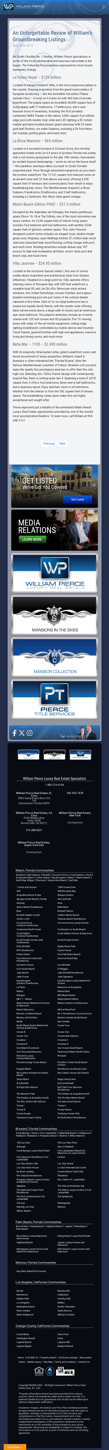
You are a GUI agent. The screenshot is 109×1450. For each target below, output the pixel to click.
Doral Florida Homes (68, 940)
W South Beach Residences (72, 1117)
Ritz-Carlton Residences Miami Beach (32, 1074)
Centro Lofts (23, 918)
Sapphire (21, 1186)
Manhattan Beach (26, 1306)
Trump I (20, 1105)
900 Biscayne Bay (67, 891)
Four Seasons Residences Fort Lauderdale (32, 1158)
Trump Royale (24, 1113)
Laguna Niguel (24, 1346)
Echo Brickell (23, 946)
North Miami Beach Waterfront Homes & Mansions (32, 1026)
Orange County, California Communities (42, 1326)
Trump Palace (65, 1109)
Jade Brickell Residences (70, 972)
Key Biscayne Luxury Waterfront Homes (74, 982)
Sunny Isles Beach (57, 880)
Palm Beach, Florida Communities (38, 1222)
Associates (86, 1357)
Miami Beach (83, 877)
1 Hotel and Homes (27, 887)
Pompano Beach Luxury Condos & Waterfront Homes (33, 1180)
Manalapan (80, 1226)
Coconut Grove (60, 874)
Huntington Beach (26, 1338)
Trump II (62, 1105)
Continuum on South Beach (72, 929)
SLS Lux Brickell (66, 1083)
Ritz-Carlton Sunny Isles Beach (73, 1072)
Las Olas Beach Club (27, 1163)
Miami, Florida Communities (35, 870)
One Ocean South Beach (70, 1048)
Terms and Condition (65, 1362)
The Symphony (65, 1196)
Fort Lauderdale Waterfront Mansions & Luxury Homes (72, 1152)
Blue (19, 911)
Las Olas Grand (65, 1163)
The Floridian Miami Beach (71, 1097)
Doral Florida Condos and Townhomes (30, 941)
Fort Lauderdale (48, 1133)
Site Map (48, 1362)
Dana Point (63, 1334)
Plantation (32, 1135)
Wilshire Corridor (66, 1314)
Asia (60, 903)
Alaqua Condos (66, 895)
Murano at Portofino (27, 1017)
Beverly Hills (64, 1290)
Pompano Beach (48, 1135)
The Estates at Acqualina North (74, 1093)
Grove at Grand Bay (67, 958)
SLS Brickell (22, 1083)
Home (21, 1357)
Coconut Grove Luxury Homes (73, 922)
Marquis (21, 995)
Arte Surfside (64, 899)
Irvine (60, 1338)
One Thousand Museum (29, 1051)
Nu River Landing (25, 1171)
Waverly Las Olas (25, 1206)
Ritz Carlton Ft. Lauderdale (71, 1179)
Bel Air (20, 1290)
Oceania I (21, 1040)
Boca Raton (22, 1226)
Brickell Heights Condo (28, 915)
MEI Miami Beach (66, 995)
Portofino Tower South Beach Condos (73, 1063)
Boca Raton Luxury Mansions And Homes (32, 1237)
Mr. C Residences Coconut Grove (75, 1013)
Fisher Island (42, 877)
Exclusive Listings (68, 1357)
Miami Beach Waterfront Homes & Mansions (33, 1004)
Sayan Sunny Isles (67, 1079)
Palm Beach (22, 1229)
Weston (63, 1135)
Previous (49, 443)
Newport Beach (65, 1346)
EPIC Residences (25, 950)
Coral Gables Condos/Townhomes (27, 934)
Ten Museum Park (26, 1093)
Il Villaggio (63, 968)
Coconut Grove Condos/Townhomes (27, 924)
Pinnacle (62, 1055)
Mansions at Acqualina (69, 987)
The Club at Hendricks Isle (71, 1186)
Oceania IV (63, 1044)
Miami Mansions (25, 1009)
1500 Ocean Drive (67, 887)
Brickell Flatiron (65, 911)
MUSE (20, 1021)
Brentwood (22, 1294)
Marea (20, 991)
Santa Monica (65, 1310)
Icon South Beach (26, 968)
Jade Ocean (23, 976)
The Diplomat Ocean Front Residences (30, 1191)
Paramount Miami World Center (74, 1051)
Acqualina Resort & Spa (29, 895)
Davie (35, 1133)
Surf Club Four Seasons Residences (70, 1088)
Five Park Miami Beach (69, 954)
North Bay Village (25, 880)
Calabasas (63, 1294)
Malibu (61, 1302)
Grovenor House (25, 964)
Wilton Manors (77, 1135)
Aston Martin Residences (30, 907)
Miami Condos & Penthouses (73, 1003)
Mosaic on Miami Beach (29, 1013)
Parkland (20, 1135)
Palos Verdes (23, 1310)
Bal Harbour (34, 874)
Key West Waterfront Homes (31, 1271)
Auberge (21, 1146)
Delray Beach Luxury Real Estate (74, 1236)
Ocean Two (22, 1036)
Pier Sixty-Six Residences (29, 1175)
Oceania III (22, 1044)
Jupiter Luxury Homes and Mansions (71, 1243)
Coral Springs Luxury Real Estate (33, 1150)
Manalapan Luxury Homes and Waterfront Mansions (32, 1250)
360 (18, 891)
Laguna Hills (64, 1342)
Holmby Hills (64, 1298)
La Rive (61, 1157)
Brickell (46, 874)
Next (63, 443)
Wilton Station (24, 1210)
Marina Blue (64, 991)
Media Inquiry (34, 1362)
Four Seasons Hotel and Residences (29, 959)
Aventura (20, 874)
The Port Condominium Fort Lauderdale (31, 1197)
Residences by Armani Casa (72, 1068)
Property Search (49, 1357)
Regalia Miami (24, 1068)
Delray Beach (37, 1226)
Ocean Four (64, 1025)
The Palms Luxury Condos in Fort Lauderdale (74, 1191)
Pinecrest (41, 880)
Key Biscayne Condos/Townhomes (27, 982)
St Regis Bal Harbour (27, 1087)
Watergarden (64, 1203)
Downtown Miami (25, 877)
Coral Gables (77, 874)
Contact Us (84, 1362)
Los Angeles (23, 1302)
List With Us (32, 1357)
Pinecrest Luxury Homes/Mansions (26, 1057)
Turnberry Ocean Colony (29, 1117)
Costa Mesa (23, 1334)
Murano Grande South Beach (72, 1017)
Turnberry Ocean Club (69, 1113)
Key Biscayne (59, 877)
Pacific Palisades (66, 1306)
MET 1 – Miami (24, 999)
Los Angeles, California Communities (41, 1282)
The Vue (21, 1203)
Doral (89, 874)
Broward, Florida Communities (36, 1129)
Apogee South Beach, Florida (32, 899)
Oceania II (63, 1040)
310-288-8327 (34, 830)
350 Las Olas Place (67, 1142)
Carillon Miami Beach (68, 915)
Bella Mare (63, 907)
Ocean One (63, 1032)
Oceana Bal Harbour (68, 1036)
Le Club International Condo (72, 1167)
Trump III (21, 1109)
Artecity (21, 903)
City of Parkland (66, 1146)
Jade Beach (23, 972)
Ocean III (21, 1032)
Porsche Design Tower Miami (31, 1062)
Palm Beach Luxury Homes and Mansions (74, 1250)
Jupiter (68, 1226)
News (22, 1362)
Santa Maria (23, 1079)
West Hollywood (25, 1314)
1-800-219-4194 (54, 784)
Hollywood (84, 1133)
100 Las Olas (23, 1142)
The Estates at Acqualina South (33, 1097)
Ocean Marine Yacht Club (71, 1171)
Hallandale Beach (68, 1133)
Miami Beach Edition (68, 999)
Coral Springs (23, 1133)
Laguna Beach (24, 1342)
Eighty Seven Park (66, 946)
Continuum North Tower (29, 929)
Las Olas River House (28, 1167)
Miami (71, 877)
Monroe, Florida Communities (36, 1262)
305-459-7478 (75, 793)
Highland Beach (54, 1226)
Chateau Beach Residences (72, 918)
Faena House (64, 950)
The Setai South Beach (69, 1101)
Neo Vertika (64, 1021)
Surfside (73, 880)
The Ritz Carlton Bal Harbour (31, 1101)
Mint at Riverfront (66, 1009)
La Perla (21, 987)
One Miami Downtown (28, 1048)
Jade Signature (65, 976)
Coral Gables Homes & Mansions (75, 933)
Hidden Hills (23, 1298)
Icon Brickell (64, 964)
